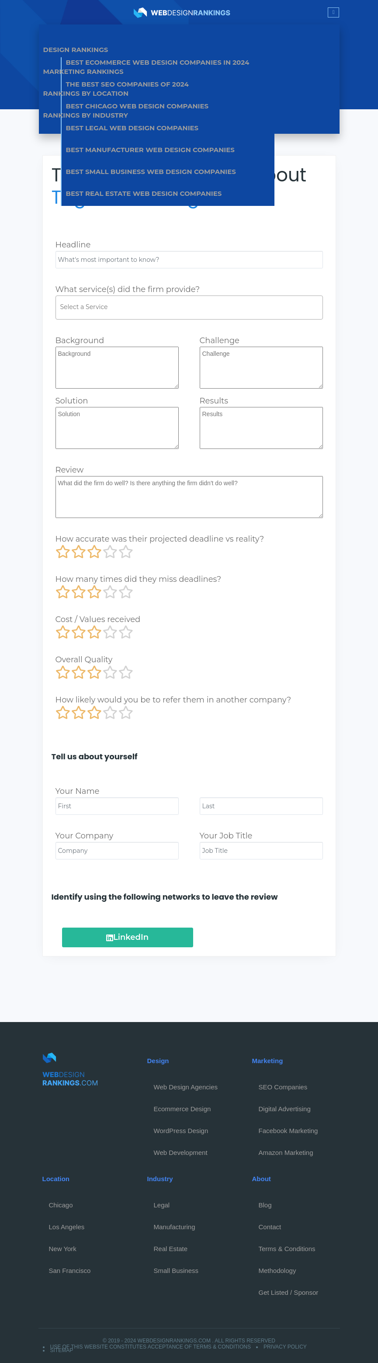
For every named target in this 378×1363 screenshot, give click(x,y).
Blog (265, 1205)
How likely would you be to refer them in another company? (173, 700)
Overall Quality (84, 659)
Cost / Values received (98, 619)
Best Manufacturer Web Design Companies (150, 150)
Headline (73, 245)
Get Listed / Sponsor (289, 1292)
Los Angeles (67, 1227)
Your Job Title (226, 836)
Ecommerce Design (182, 1109)
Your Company (84, 836)
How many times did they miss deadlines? (138, 579)
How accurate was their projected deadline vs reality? (159, 539)
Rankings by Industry (85, 115)
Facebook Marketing (288, 1130)
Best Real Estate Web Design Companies (144, 193)
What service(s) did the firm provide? (127, 289)
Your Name (77, 791)
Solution (71, 401)
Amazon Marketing (286, 1152)
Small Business (176, 1270)
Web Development (181, 1152)
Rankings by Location (86, 93)
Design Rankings (75, 49)
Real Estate (171, 1248)
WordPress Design (181, 1130)
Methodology (277, 1270)
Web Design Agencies (186, 1087)
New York (62, 1248)
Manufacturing (174, 1227)
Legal (162, 1205)
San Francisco (70, 1270)
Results (214, 401)
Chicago (61, 1205)
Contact (270, 1227)
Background (79, 340)
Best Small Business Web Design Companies (151, 171)
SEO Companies (283, 1087)
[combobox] (189, 308)
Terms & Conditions (287, 1248)
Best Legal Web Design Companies (132, 128)
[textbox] (191, 307)
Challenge (219, 340)
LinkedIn (127, 937)
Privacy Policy (285, 1347)
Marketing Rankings (83, 71)
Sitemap (61, 1350)
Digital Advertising (285, 1109)
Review (69, 470)
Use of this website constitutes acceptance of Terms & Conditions (150, 1347)
